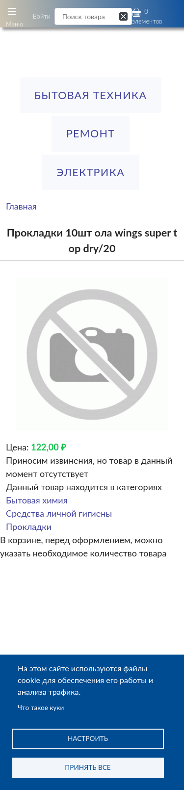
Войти (42, 16)
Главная (21, 206)
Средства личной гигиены (59, 513)
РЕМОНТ (90, 133)
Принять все (87, 767)
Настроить (88, 738)
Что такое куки (41, 707)
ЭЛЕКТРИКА (90, 172)
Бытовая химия (37, 500)
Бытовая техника (90, 95)
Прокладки (29, 526)
